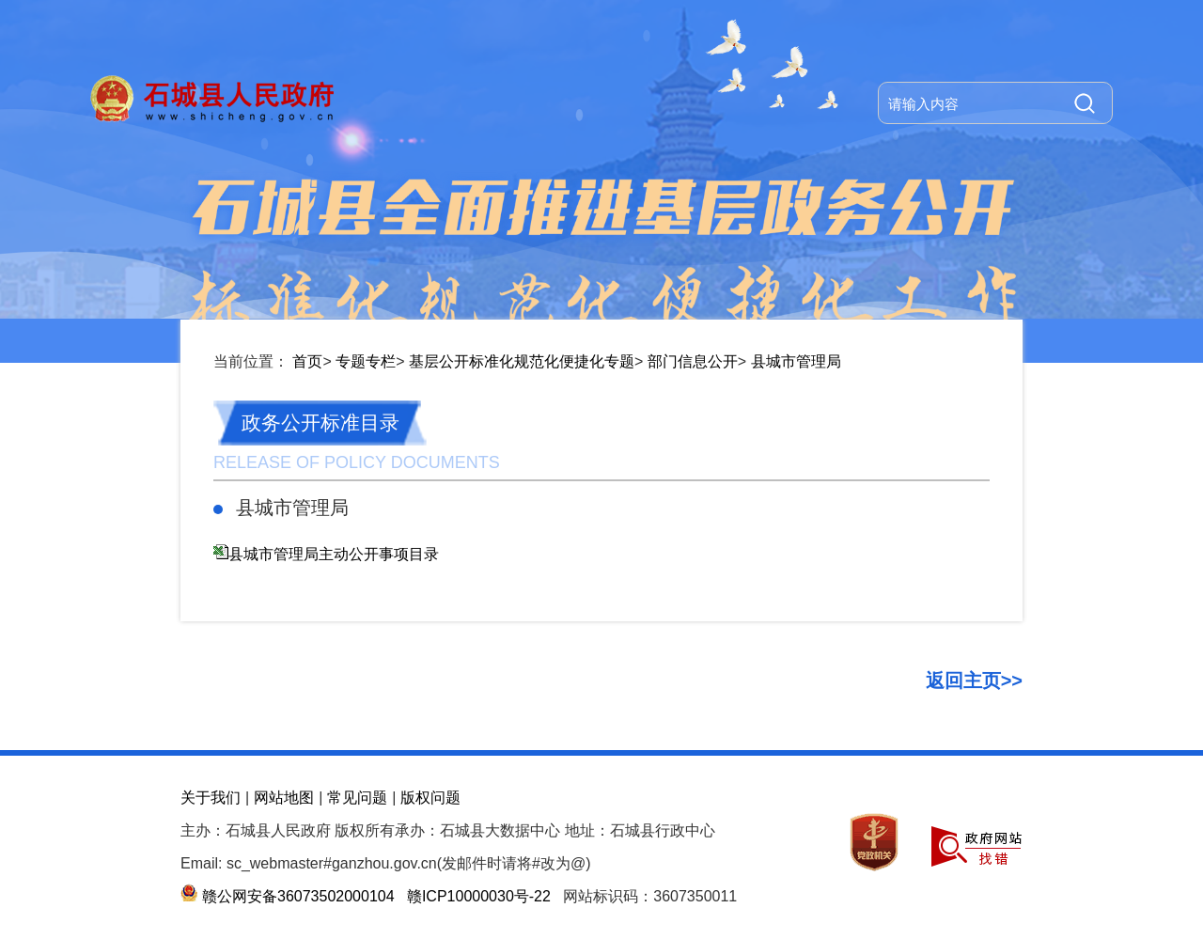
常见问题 (357, 798)
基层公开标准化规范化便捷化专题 (521, 361)
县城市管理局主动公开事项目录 (333, 554)
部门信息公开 (693, 361)
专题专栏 (366, 361)
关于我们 (210, 798)
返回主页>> (974, 680)
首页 (307, 361)
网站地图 (284, 798)
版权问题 (430, 798)
